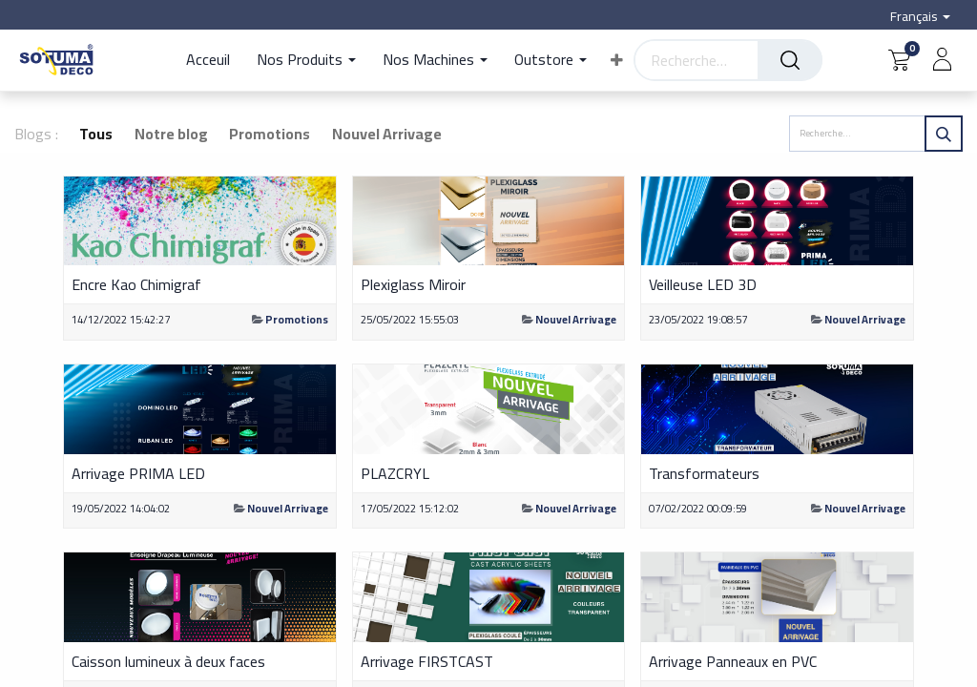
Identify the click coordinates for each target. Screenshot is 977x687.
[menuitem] (214, 60)
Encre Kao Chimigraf (136, 284)
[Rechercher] (790, 60)
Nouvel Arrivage (575, 319)
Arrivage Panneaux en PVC (733, 661)
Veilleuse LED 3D (703, 284)
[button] (617, 60)
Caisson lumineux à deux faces (168, 661)
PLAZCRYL (395, 473)
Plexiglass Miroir (413, 284)
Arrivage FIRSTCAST (427, 661)
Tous (96, 133)
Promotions (296, 319)
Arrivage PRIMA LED (138, 473)
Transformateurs (704, 473)
